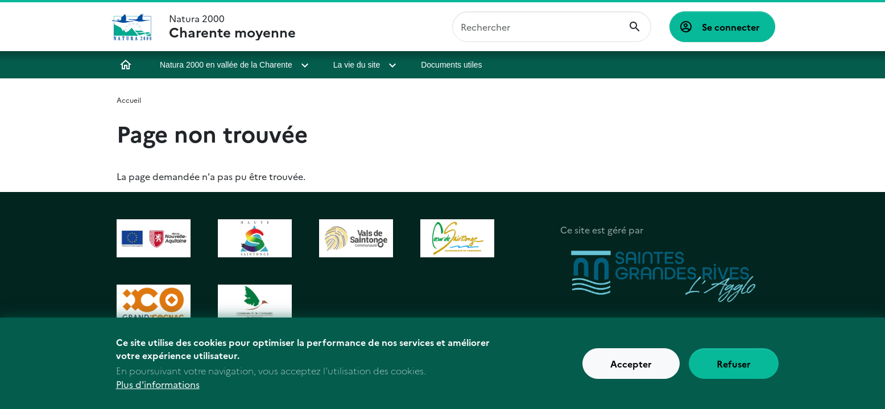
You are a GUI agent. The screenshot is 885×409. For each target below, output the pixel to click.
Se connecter (731, 26)
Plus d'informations (158, 389)
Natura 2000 (232, 26)
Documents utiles (451, 64)
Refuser (734, 369)
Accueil (126, 64)
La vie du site (357, 64)
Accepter (631, 369)
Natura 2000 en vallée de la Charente (226, 64)
